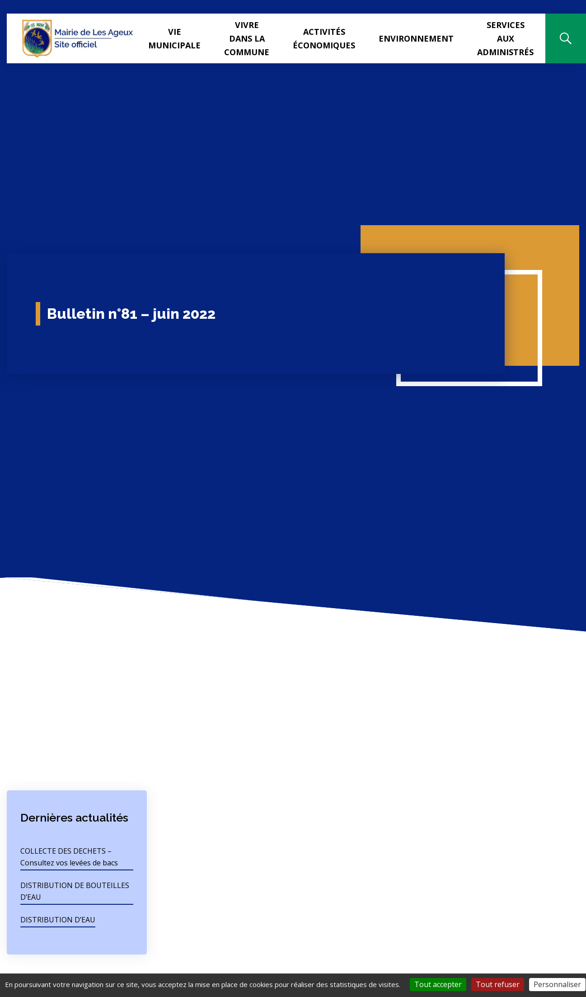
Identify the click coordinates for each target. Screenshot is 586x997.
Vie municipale (174, 38)
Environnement (416, 38)
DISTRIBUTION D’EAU (57, 920)
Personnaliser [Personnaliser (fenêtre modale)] (557, 984)
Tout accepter (438, 984)
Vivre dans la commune (246, 38)
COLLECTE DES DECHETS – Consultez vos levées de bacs (69, 857)
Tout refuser (498, 984)
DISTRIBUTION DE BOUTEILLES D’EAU (74, 891)
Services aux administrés (505, 38)
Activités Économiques (324, 38)
